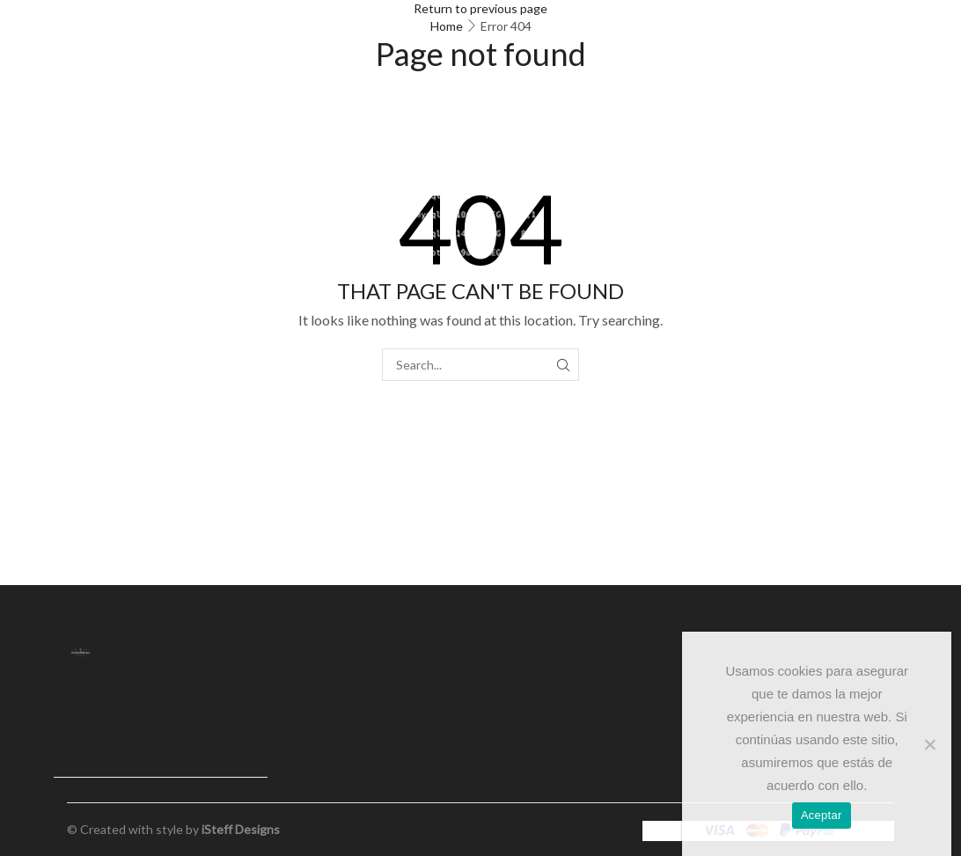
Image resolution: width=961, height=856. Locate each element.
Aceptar (821, 815)
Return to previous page (480, 8)
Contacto (207, 694)
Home (446, 25)
